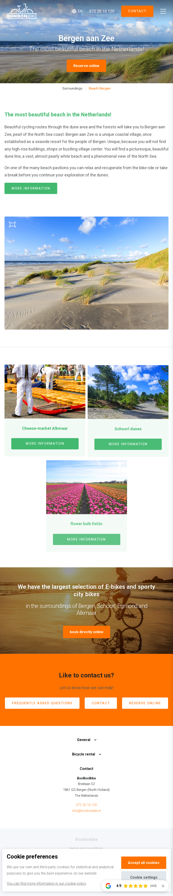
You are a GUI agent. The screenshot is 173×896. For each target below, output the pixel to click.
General (83, 740)
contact (101, 703)
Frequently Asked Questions (42, 703)
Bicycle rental (83, 754)
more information (30, 188)
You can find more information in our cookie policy (46, 883)
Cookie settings (143, 877)
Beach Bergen (100, 88)
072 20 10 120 (86, 805)
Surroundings (72, 88)
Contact (137, 11)
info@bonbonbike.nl (86, 811)
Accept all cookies (143, 863)
